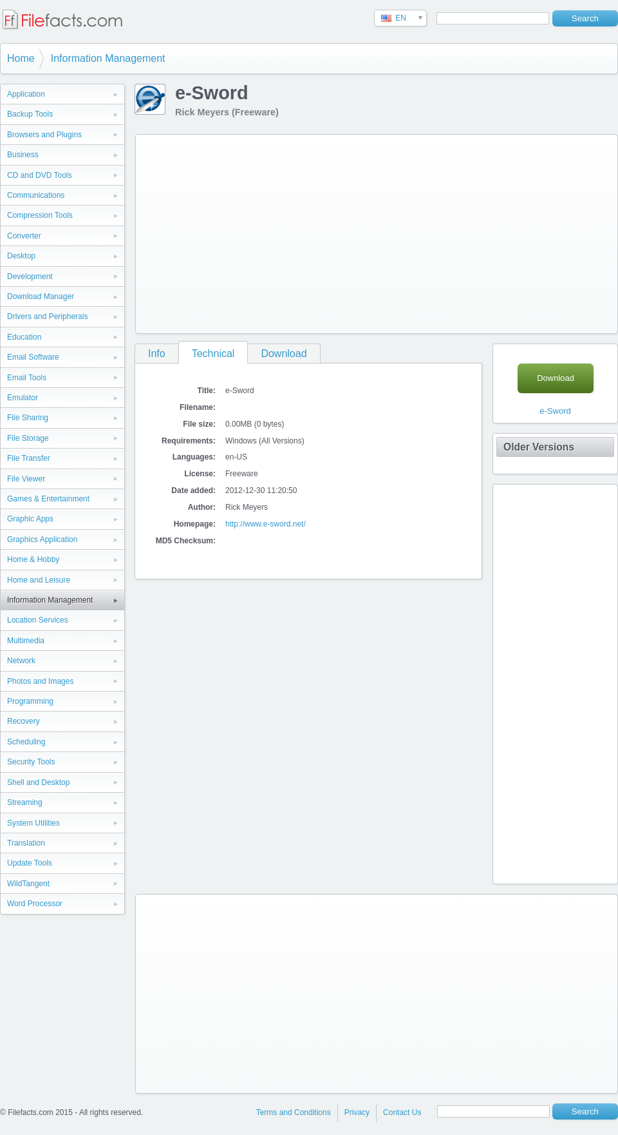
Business (23, 154)
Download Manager (40, 296)
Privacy (357, 1112)
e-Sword (554, 411)
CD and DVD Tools (39, 175)
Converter (24, 235)
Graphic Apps (30, 518)
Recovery (23, 721)
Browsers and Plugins (44, 134)
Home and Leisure (38, 580)
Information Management (108, 58)
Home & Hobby (33, 559)
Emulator (22, 397)
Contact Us (402, 1112)
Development (30, 276)
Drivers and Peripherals (47, 316)
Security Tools (31, 761)
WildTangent (28, 883)
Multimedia (25, 640)
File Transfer (28, 458)
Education (24, 337)
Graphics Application (42, 539)
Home (21, 58)
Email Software (33, 357)
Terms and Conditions (293, 1112)
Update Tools (29, 863)
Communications (35, 195)
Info (156, 353)
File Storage (28, 438)
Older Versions (538, 446)
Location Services (37, 620)
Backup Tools (30, 114)
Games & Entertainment (48, 498)
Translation (26, 843)
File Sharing (27, 417)
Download (283, 353)
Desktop (21, 255)
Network (21, 660)
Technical (213, 353)
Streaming (24, 802)
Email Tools (26, 377)
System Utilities (33, 823)
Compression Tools (40, 215)
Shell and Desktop (38, 782)
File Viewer (26, 478)
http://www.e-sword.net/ (265, 524)
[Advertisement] (323, 231)
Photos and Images (40, 681)
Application (26, 94)
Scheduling (26, 741)
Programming (30, 701)
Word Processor (34, 903)
